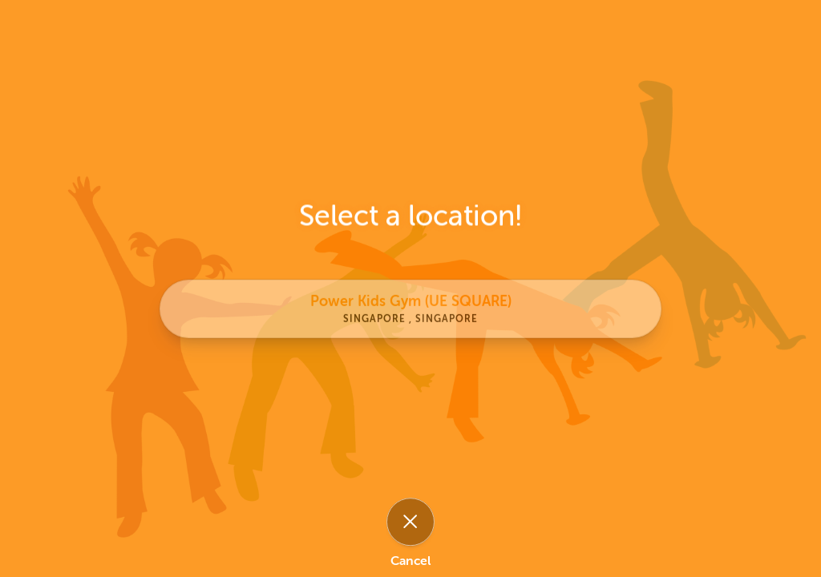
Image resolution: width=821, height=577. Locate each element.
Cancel (410, 561)
